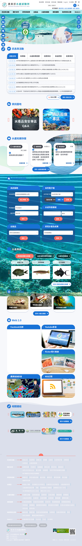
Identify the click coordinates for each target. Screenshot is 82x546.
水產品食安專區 (27, 498)
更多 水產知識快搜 (40, 169)
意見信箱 (47, 2)
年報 (37, 488)
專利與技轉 (57, 477)
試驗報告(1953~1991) (59, 488)
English (66, 2)
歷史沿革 (47, 467)
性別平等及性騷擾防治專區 (57, 470)
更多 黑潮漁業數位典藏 (60, 284)
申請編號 (12, 208)
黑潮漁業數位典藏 (24, 256)
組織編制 (40, 467)
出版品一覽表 (26, 484)
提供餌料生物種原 (53, 505)
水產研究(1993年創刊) (52, 484)
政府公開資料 (26, 515)
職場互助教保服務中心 (38, 515)
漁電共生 (25, 477)
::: (1, 1)
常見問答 (25, 505)
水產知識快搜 (3, 26)
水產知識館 (45, 12)
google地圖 (25, 534)
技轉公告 (38, 460)
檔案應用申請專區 (41, 505)
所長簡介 (33, 467)
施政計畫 (25, 512)
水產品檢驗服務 (27, 502)
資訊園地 (3, 22)
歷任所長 (53, 467)
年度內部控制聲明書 (42, 512)
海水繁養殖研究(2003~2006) (31, 491)
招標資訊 (47, 56)
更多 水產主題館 (40, 313)
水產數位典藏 (26, 495)
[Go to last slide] (9, 272)
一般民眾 (79, 17)
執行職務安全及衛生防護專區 (31, 473)
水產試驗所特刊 (65, 484)
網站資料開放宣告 (31, 525)
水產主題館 (3, 40)
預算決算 (32, 512)
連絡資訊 (60, 467)
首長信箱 (32, 508)
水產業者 (79, 22)
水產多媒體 (43, 498)
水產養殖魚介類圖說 (46, 488)
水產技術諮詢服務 (38, 502)
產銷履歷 (69, 8)
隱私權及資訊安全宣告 (14, 525)
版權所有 (27, 540)
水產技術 (35, 498)
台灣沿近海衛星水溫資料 (67, 505)
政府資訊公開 (66, 12)
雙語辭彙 (59, 2)
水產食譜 (50, 498)
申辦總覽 (12, 194)
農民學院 (61, 8)
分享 (78, 2)
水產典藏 (3, 35)
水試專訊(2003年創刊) (38, 484)
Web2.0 (77, 12)
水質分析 (47, 502)
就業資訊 (69, 56)
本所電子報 (47, 194)
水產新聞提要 (35, 56)
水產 (65, 8)
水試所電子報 (58, 460)
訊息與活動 (5, 12)
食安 (74, 8)
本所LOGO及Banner (28, 470)
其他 (68, 512)
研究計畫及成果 (51, 226)
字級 (75, 2)
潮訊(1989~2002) (45, 491)
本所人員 (79, 26)
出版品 (35, 12)
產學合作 (49, 477)
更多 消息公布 (67, 97)
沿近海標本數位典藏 (44, 256)
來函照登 (58, 56)
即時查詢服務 (3, 31)
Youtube (38, 519)
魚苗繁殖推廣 (56, 502)
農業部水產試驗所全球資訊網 (18, 4)
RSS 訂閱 (53, 97)
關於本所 (16, 12)
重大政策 (38, 470)
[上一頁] (8, 119)
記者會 (51, 460)
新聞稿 (22, 56)
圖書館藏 (57, 498)
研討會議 (64, 477)
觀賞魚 (77, 8)
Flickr (44, 519)
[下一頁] (73, 119)
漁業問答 (44, 495)
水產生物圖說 (63, 256)
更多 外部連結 (64, 439)
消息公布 (12, 56)
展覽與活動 (65, 498)
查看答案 (22, 163)
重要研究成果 (26, 480)
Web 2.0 (3, 45)
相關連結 (3, 49)
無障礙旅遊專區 (66, 502)
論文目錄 (42, 477)
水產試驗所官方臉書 (28, 519)
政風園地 (45, 470)
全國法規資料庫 (60, 512)
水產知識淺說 (36, 495)
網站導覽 (41, 2)
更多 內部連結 (64, 421)
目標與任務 (26, 467)
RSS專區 (71, 2)
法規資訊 (52, 512)
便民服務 (56, 12)
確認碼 (12, 213)
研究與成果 (26, 12)
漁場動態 (65, 495)
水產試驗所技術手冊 (28, 488)
